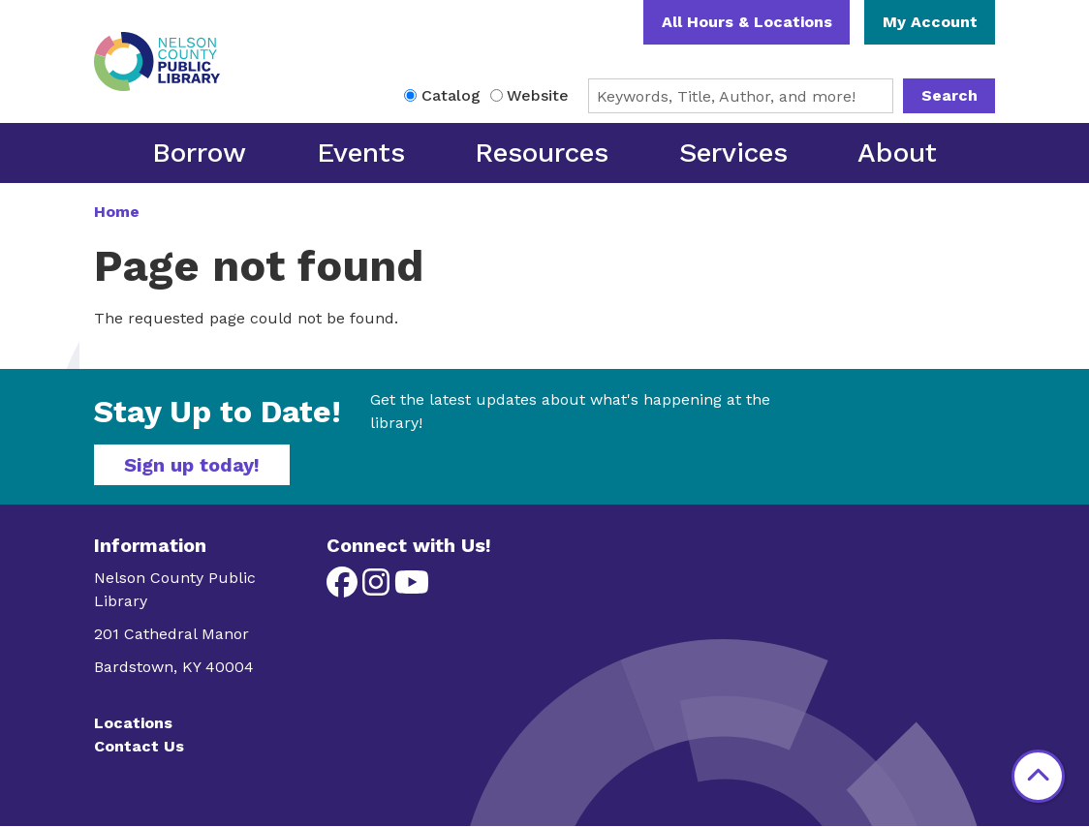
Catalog (451, 95)
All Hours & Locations (747, 22)
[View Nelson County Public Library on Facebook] (344, 588)
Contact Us (139, 746)
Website (538, 95)
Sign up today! (192, 464)
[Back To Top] (1038, 776)
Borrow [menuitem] (199, 152)
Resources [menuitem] (541, 152)
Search (949, 95)
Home (117, 211)
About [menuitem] (897, 152)
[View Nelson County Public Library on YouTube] (411, 588)
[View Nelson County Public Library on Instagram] (378, 588)
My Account (930, 22)
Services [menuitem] (733, 152)
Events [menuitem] (361, 152)
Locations (133, 723)
